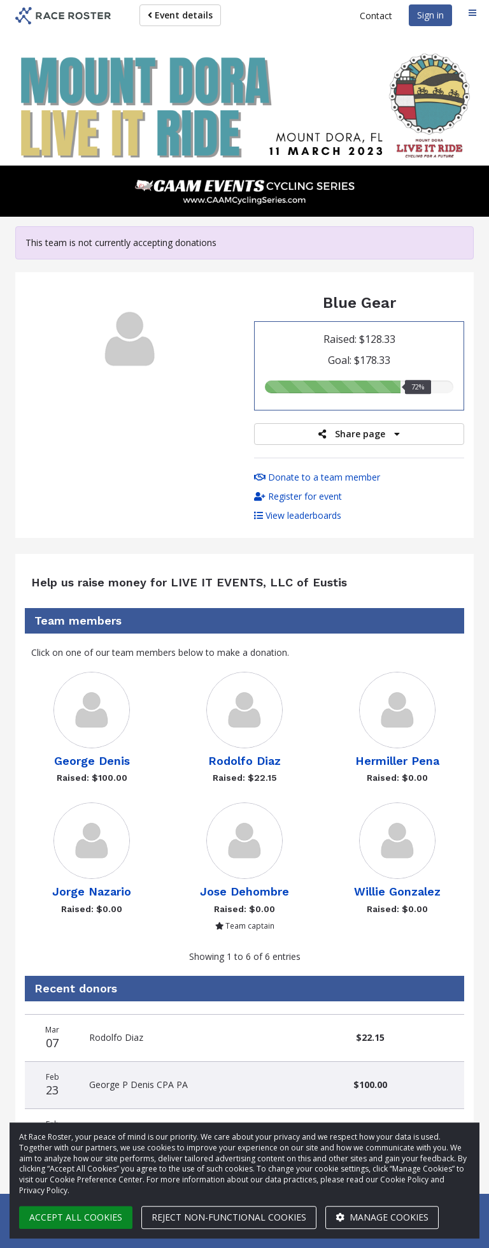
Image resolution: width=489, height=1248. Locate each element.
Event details (180, 15)
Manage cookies (382, 1217)
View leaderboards (297, 515)
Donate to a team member (317, 477)
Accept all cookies (75, 1217)
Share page (359, 434)
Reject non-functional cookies (229, 1217)
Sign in (430, 15)
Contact (376, 16)
